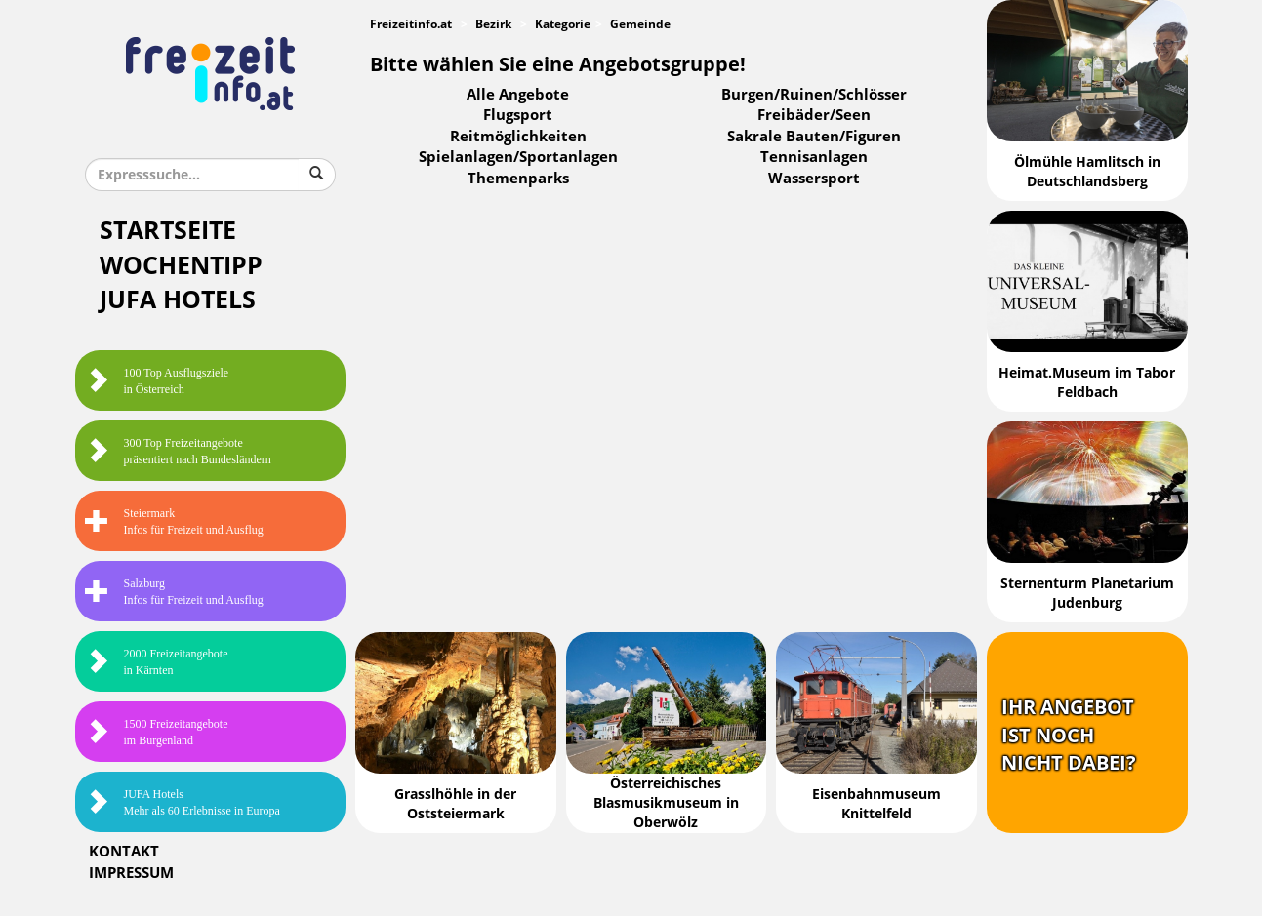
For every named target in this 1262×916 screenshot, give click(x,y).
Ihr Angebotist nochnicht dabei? (1068, 735)
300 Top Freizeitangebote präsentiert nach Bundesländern (178, 451)
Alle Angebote (518, 94)
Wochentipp (181, 266)
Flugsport (517, 115)
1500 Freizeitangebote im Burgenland (156, 732)
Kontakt (124, 851)
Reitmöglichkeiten (518, 136)
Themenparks (518, 178)
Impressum (131, 873)
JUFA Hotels (178, 300)
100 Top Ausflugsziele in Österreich (157, 381)
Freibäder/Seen (814, 115)
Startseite (168, 231)
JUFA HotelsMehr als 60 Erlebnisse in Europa (182, 802)
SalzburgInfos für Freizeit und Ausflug (174, 592)
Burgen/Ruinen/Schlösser (814, 94)
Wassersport (814, 178)
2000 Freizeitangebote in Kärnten (156, 662)
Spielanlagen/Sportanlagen (518, 157)
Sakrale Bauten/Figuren (814, 136)
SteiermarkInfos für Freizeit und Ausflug (174, 521)
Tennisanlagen (814, 157)
